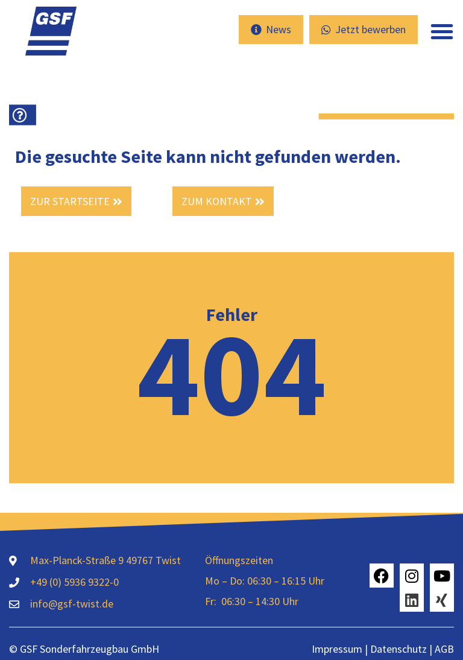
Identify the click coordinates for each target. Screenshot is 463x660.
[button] (442, 31)
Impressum (337, 649)
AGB (444, 649)
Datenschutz (397, 649)
